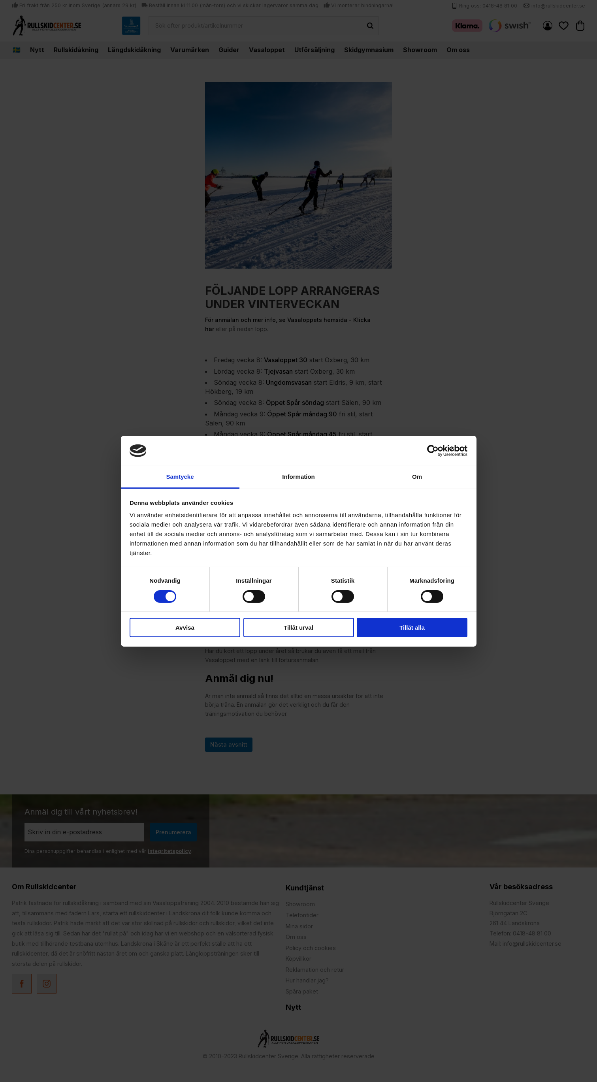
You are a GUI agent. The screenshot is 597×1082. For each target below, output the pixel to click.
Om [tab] (417, 476)
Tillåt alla (412, 627)
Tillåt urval (298, 627)
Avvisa (184, 627)
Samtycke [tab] (180, 476)
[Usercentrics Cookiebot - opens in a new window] (432, 451)
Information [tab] (298, 476)
